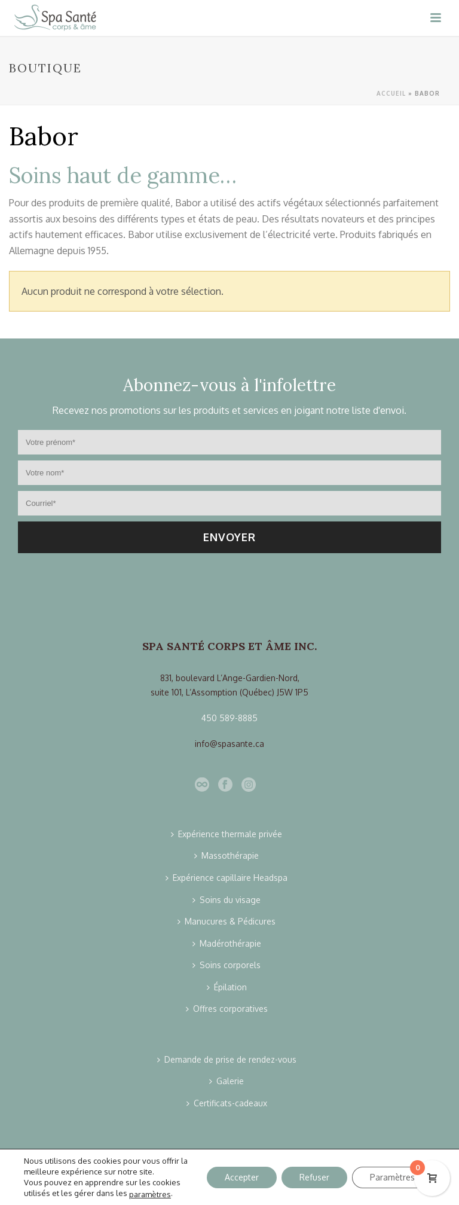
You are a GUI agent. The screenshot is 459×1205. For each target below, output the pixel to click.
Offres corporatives (227, 1008)
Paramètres (392, 1177)
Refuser (314, 1177)
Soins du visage (226, 900)
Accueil (391, 93)
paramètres (150, 1193)
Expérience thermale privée (226, 834)
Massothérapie (226, 855)
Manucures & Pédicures (227, 921)
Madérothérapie (226, 943)
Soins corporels (226, 965)
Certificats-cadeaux (226, 1103)
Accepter (242, 1177)
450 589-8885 (229, 718)
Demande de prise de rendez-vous (226, 1059)
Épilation (227, 987)
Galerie (226, 1081)
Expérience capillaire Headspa (226, 878)
